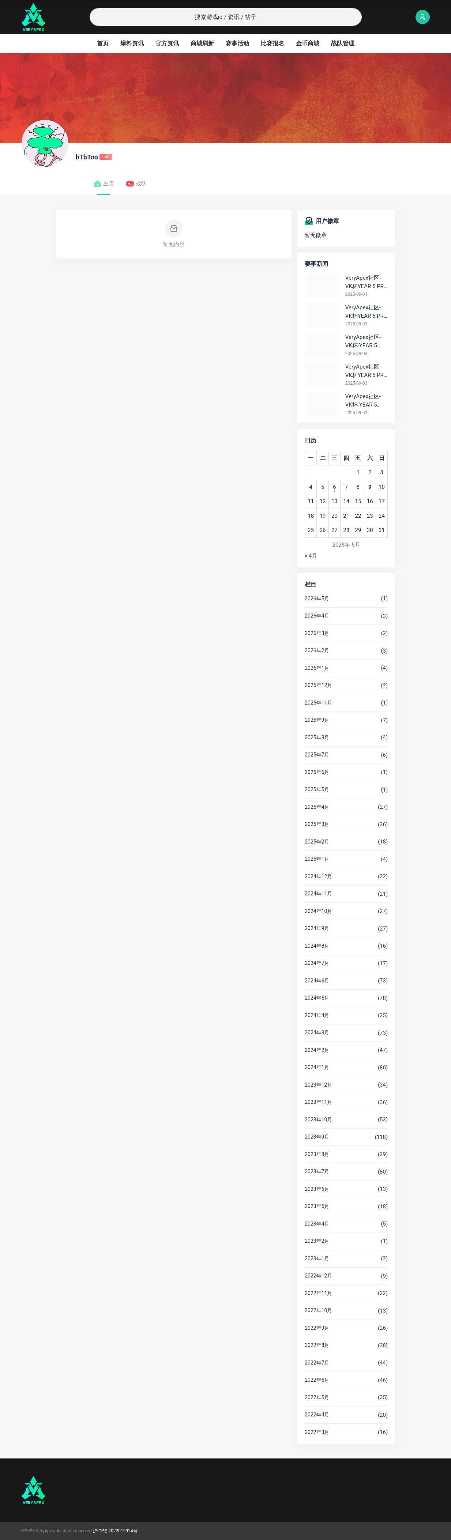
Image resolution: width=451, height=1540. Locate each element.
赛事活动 (237, 43)
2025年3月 (317, 824)
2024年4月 (317, 1015)
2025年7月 (317, 755)
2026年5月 (317, 598)
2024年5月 (317, 998)
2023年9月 (317, 1137)
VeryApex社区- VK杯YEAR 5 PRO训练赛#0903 (366, 312)
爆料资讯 (132, 43)
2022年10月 (318, 1310)
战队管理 (342, 43)
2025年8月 (317, 737)
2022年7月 (317, 1363)
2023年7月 (317, 1171)
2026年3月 (317, 633)
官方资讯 (167, 43)
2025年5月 (317, 789)
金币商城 (307, 43)
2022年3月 (317, 1432)
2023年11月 (318, 1102)
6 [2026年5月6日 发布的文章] (334, 487)
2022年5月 (317, 1397)
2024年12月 (318, 876)
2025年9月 (317, 720)
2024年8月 (317, 946)
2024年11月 (318, 894)
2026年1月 (317, 668)
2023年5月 (317, 1206)
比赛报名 (272, 43)
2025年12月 (318, 685)
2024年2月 (317, 1050)
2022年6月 (317, 1380)
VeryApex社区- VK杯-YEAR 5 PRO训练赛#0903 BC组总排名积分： (365, 342)
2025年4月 (317, 807)
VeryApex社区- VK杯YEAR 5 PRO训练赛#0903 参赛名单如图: (366, 371)
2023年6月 (317, 1189)
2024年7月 (317, 963)
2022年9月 (317, 1328)
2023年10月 (318, 1119)
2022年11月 (318, 1293)
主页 (103, 184)
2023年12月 (318, 1085)
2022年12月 (318, 1276)
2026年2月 (317, 650)
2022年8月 (317, 1345)
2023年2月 (317, 1241)
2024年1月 (317, 1067)
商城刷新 (202, 43)
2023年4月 (317, 1224)
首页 (103, 43)
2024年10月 (318, 911)
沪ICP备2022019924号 (115, 1530)
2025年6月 (317, 772)
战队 (136, 184)
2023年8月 (317, 1154)
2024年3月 (317, 1032)
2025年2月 (317, 842)
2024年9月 (317, 928)
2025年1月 (317, 859)
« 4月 (311, 555)
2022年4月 (317, 1415)
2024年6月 (317, 981)
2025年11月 (318, 703)
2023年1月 (317, 1258)
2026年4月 (317, 616)
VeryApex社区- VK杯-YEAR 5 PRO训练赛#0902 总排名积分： (364, 401)
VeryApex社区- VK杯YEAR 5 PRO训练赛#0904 (366, 282)
